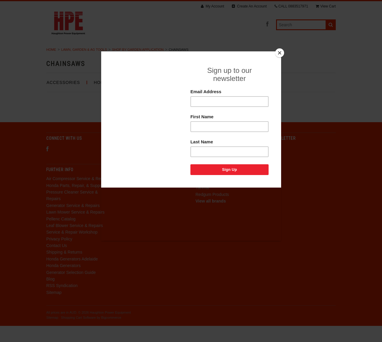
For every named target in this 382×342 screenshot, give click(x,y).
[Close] (279, 52)
